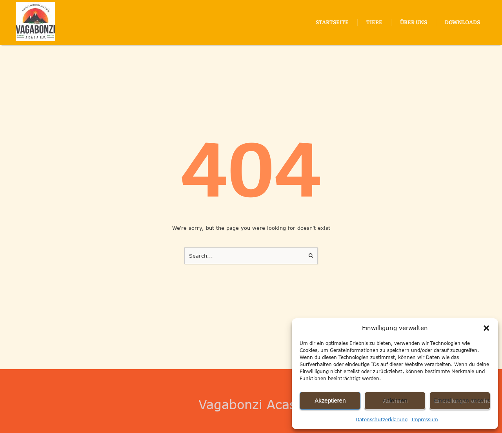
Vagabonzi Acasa (251, 404)
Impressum (424, 419)
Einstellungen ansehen (462, 400)
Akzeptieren (330, 400)
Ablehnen (394, 400)
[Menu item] (332, 22)
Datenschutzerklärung (381, 419)
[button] (486, 328)
